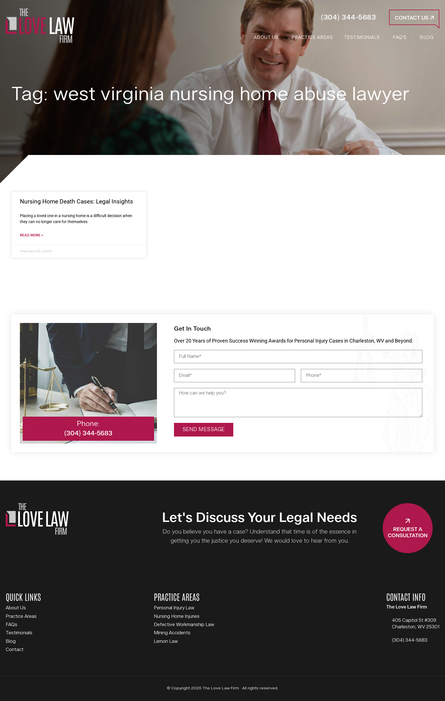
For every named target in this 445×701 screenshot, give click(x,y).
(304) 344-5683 (348, 17)
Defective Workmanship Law (184, 625)
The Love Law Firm (40, 26)
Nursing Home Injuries (177, 616)
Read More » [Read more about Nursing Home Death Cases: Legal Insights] (31, 235)
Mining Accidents (172, 633)
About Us (16, 608)
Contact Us (414, 18)
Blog (11, 641)
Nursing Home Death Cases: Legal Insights (76, 201)
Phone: (88, 424)
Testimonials (19, 633)
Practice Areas (21, 616)
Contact (15, 650)
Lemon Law (166, 641)
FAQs (11, 625)
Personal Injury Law (174, 608)
